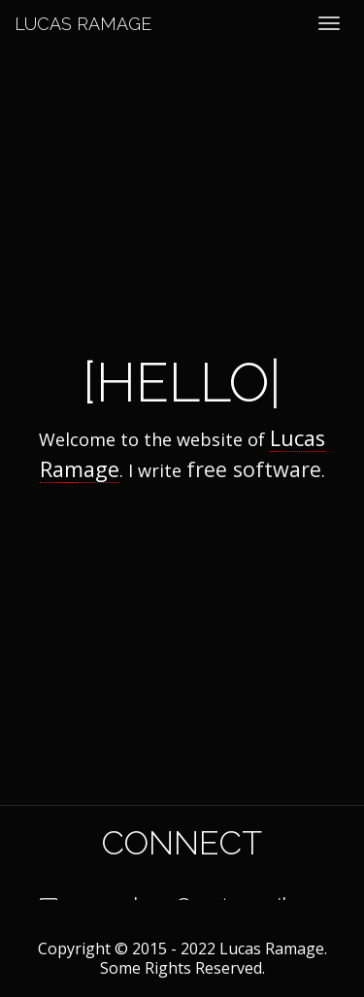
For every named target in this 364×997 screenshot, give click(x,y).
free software (253, 469)
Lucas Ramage (83, 24)
